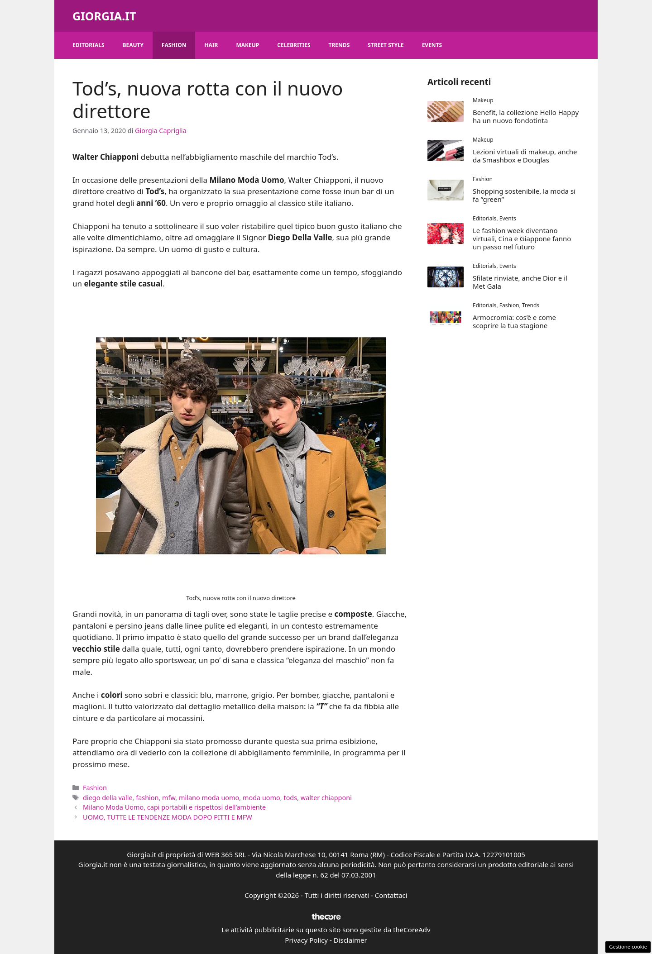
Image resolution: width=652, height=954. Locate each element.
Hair (211, 45)
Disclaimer (350, 939)
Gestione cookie (628, 946)
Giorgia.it (104, 16)
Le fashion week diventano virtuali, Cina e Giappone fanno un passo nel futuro (522, 238)
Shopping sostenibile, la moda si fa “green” (524, 195)
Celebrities (293, 45)
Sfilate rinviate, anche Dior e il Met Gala (520, 282)
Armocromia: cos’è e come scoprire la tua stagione (514, 321)
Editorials (88, 45)
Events (432, 45)
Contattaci (391, 895)
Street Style (385, 45)
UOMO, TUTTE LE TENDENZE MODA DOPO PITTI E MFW (167, 817)
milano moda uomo (209, 797)
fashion (147, 797)
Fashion (174, 45)
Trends (339, 45)
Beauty (133, 45)
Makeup (247, 45)
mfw (168, 797)
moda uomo (261, 797)
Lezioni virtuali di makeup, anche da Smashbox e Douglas (525, 155)
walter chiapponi (326, 797)
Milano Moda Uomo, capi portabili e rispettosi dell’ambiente (174, 807)
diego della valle (107, 797)
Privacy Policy (306, 939)
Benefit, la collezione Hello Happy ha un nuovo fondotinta (526, 116)
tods (290, 797)
